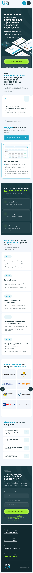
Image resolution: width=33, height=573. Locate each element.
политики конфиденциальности (13, 519)
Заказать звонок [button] (11, 532)
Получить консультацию (15, 511)
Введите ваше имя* (10, 492)
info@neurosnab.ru (12, 548)
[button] (29, 3)
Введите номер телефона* (12, 501)
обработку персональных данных (15, 516)
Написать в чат (10, 540)
